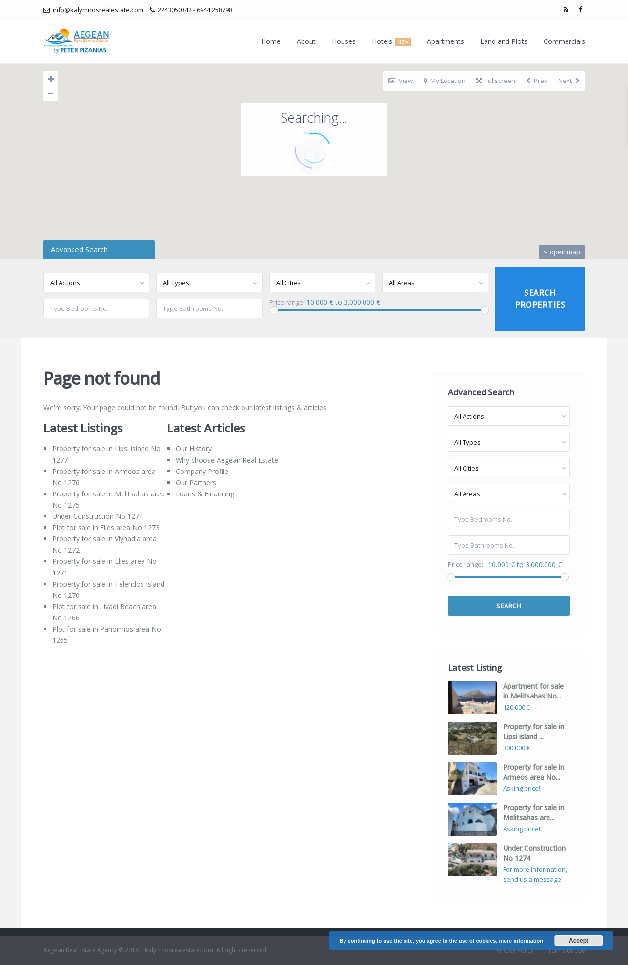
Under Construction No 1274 (97, 516)
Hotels (391, 41)
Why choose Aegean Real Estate (227, 460)
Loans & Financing (205, 493)
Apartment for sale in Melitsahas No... (533, 690)
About (306, 41)
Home (271, 41)
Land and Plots (503, 41)
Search (508, 605)
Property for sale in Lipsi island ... (533, 731)
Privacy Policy (514, 950)
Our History (194, 448)
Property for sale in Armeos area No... (533, 771)
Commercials (564, 41)
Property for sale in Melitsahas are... (533, 812)
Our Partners (196, 482)
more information (521, 941)
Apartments (445, 41)
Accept (578, 940)
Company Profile (202, 471)
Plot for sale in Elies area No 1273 (106, 527)
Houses (344, 41)
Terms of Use (566, 950)
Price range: (286, 302)
